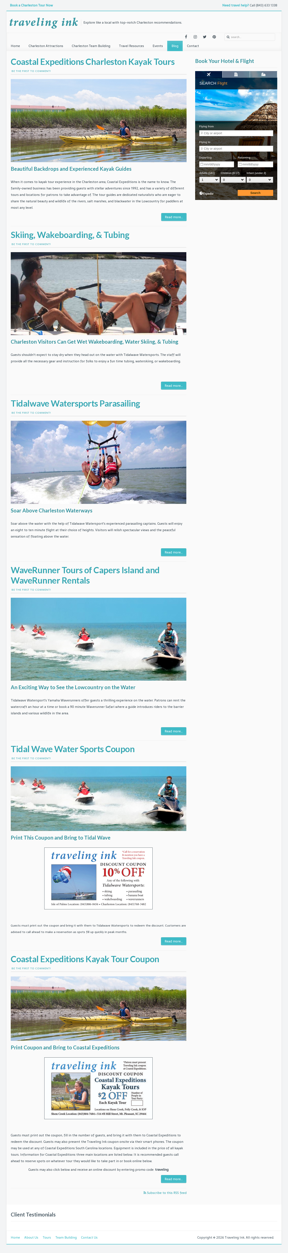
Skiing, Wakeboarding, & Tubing (70, 235)
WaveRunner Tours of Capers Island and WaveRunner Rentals (85, 575)
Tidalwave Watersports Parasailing (75, 403)
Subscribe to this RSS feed (166, 1192)
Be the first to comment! (31, 71)
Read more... (174, 217)
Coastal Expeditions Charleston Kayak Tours (93, 61)
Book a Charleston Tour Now (32, 5)
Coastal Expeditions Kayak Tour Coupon (85, 959)
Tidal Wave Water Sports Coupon (73, 749)
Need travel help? (235, 5)
